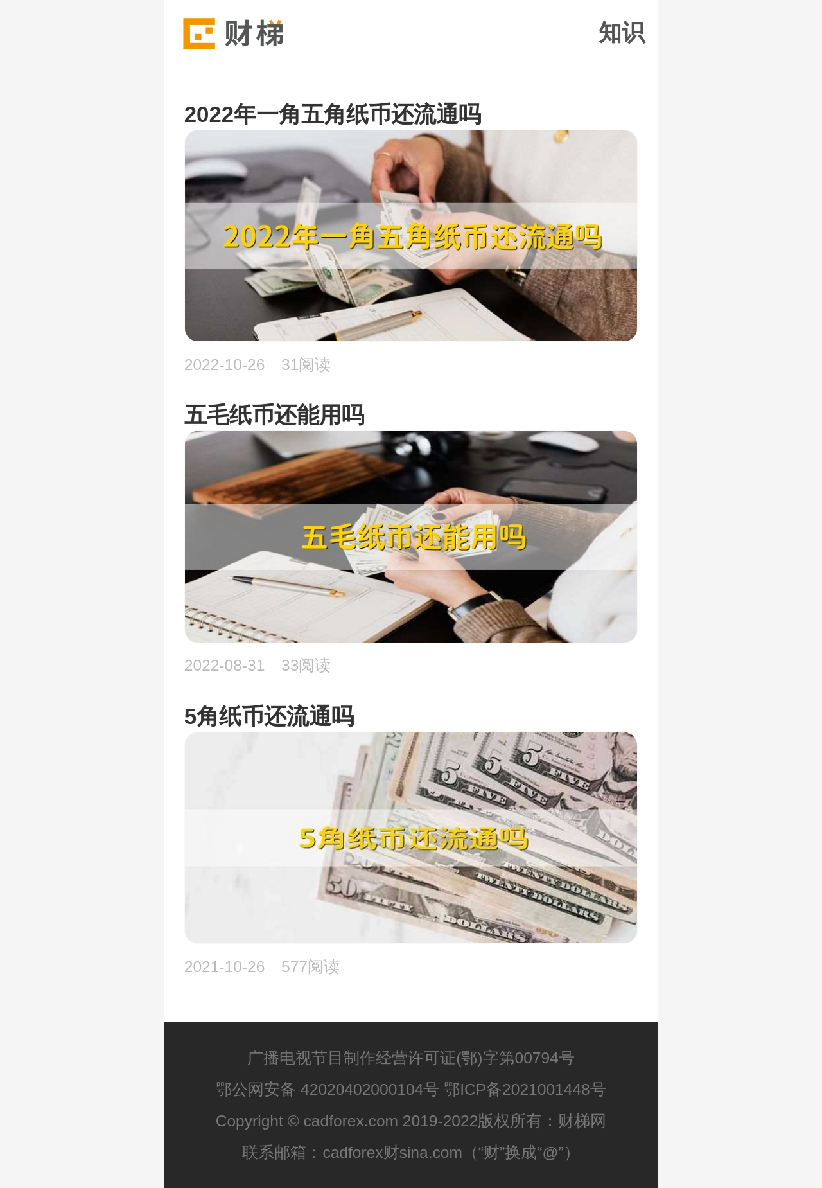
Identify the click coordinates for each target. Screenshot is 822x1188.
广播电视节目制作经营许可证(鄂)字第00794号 (411, 1058)
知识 (622, 33)
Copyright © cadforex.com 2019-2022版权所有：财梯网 (411, 1121)
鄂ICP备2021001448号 (525, 1089)
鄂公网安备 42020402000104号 (327, 1089)
